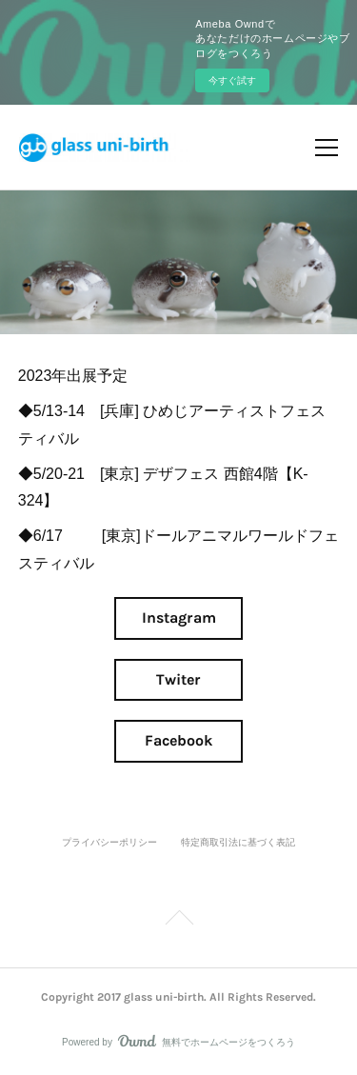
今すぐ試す (232, 80)
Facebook (178, 740)
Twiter (178, 679)
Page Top (178, 920)
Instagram (179, 617)
